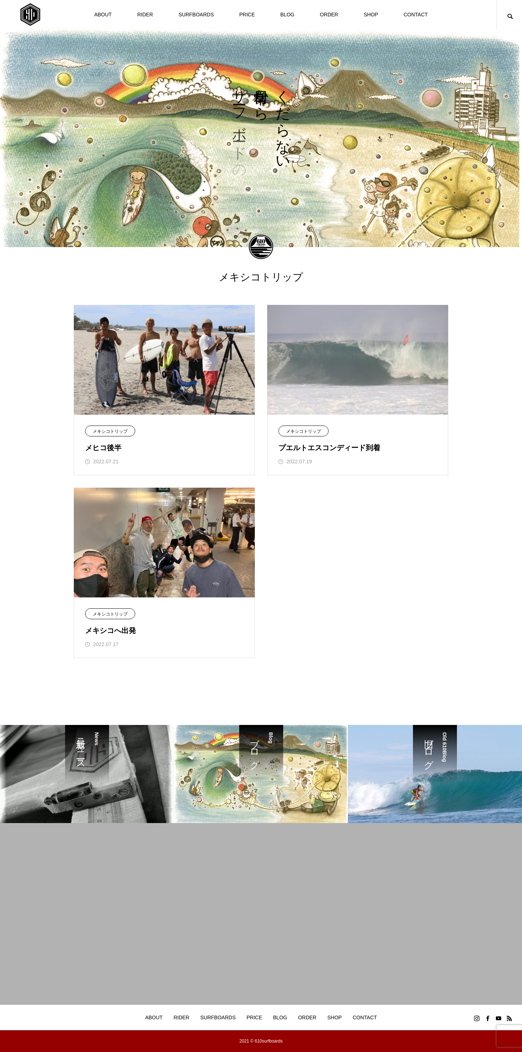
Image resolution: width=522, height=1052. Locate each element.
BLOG (287, 14)
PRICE (247, 14)
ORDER (329, 14)
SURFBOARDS (196, 14)
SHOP (371, 14)
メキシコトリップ (110, 431)
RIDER (145, 14)
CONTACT (415, 14)
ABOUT (103, 14)
